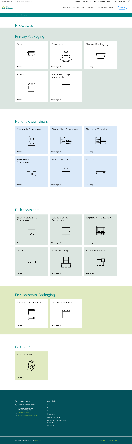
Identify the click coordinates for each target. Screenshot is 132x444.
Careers (77, 1)
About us (50, 405)
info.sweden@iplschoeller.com (25, 1)
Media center (101, 1)
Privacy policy (112, 440)
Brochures (93, 1)
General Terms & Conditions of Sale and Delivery (57, 421)
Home (17, 15)
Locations (85, 1)
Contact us (50, 425)
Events (109, 1)
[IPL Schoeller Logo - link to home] (8, 7)
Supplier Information (53, 417)
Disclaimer (103, 440)
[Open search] (129, 7)
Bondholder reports (119, 1)
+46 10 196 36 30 (23, 412)
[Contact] (122, 7)
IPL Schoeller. (38, 440)
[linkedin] (129, 1)
